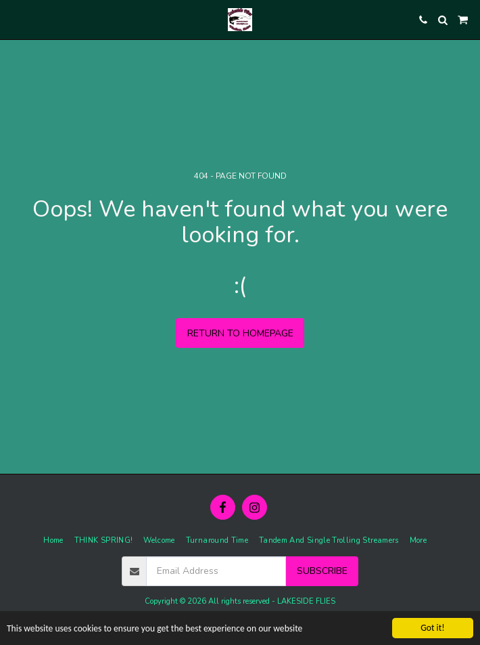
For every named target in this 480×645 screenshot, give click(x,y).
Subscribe (322, 570)
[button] (14, 19)
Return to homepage (240, 333)
